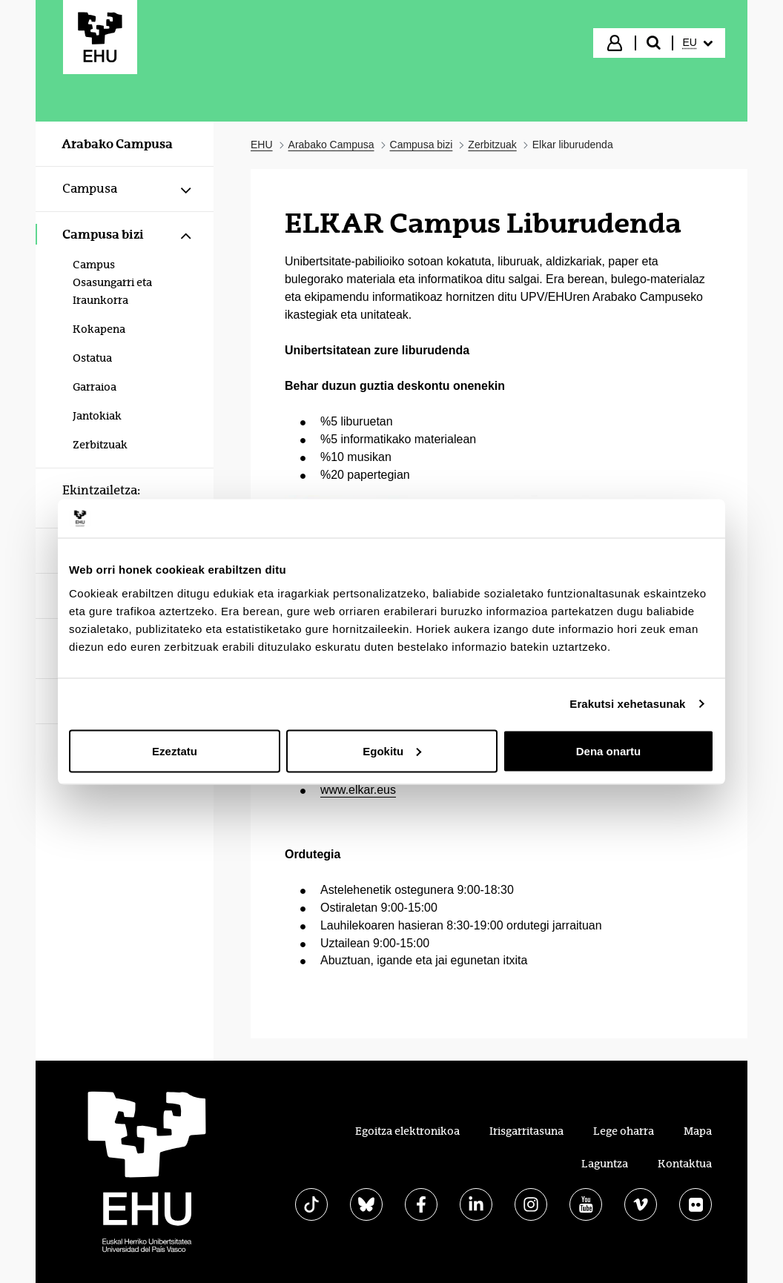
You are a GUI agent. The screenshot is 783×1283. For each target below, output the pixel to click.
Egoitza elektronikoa (407, 1131)
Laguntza (604, 1164)
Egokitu (392, 750)
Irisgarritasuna (526, 1131)
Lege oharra (623, 1131)
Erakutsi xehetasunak (627, 703)
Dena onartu (608, 750)
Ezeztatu (174, 750)
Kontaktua (685, 1164)
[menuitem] (698, 43)
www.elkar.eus (358, 789)
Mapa (698, 1131)
